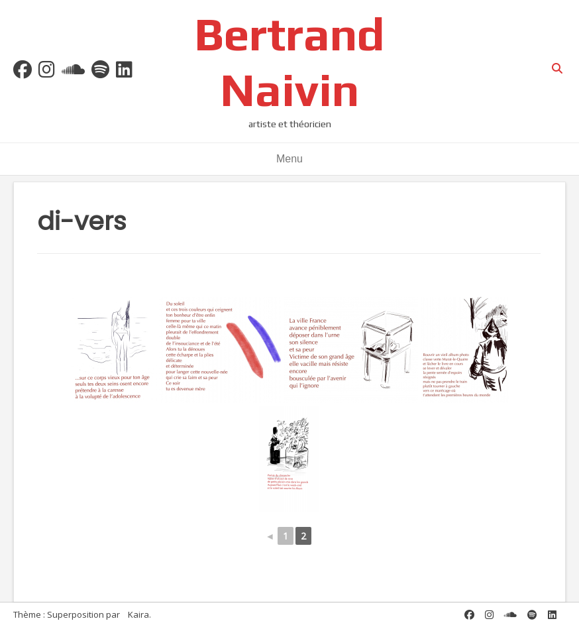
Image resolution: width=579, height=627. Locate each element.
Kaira (138, 614)
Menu (289, 158)
